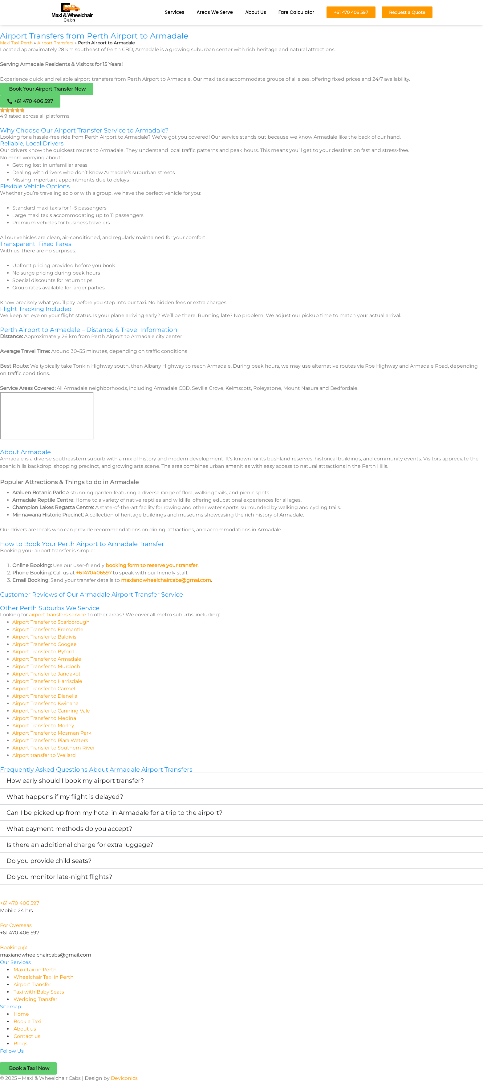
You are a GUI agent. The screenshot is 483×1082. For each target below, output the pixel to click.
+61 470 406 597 (19, 903)
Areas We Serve (215, 12)
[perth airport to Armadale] (47, 415)
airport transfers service (57, 615)
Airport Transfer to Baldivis (44, 637)
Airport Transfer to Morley (43, 726)
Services (174, 12)
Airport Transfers (55, 42)
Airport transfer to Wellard (44, 755)
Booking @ (13, 947)
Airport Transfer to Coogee (44, 644)
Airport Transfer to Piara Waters (50, 740)
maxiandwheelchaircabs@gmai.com (166, 580)
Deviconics (124, 1078)
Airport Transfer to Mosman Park (51, 733)
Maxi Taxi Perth (16, 42)
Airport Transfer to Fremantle (47, 629)
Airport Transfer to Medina (44, 718)
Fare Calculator (296, 12)
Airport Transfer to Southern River (53, 748)
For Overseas (16, 925)
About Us (255, 12)
